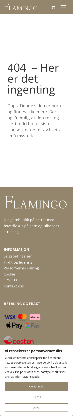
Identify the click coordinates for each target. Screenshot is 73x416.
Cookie (9, 274)
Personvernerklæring (21, 268)
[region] (36, 380)
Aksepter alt (36, 386)
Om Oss (10, 280)
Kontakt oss (14, 286)
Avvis (36, 407)
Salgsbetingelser (18, 256)
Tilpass (36, 397)
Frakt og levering (18, 262)
